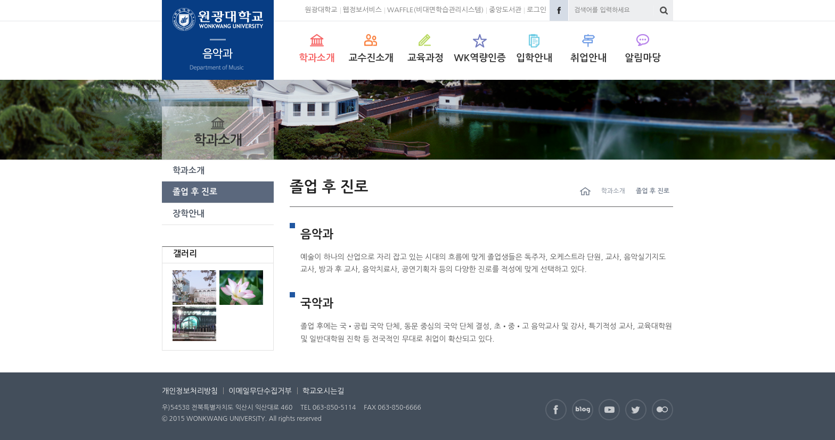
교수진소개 (371, 58)
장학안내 (188, 214)
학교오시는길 (323, 391)
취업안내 (588, 58)
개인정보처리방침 (190, 391)
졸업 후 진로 (195, 192)
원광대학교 (321, 9)
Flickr (662, 409)
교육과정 (425, 58)
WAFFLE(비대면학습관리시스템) (435, 9)
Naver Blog (582, 409)
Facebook (559, 10)
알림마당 (643, 58)
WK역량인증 (480, 58)
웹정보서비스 (362, 9)
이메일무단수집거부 (259, 391)
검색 (663, 10)
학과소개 (317, 58)
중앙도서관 (505, 9)
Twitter (635, 409)
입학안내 (534, 58)
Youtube (609, 409)
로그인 (536, 9)
